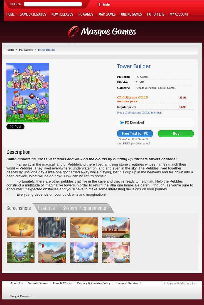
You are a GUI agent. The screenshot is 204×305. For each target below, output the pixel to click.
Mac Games (107, 15)
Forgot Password (21, 296)
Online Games (131, 15)
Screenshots (18, 208)
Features (46, 208)
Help (106, 5)
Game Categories (33, 15)
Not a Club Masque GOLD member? (140, 112)
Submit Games (37, 283)
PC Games (85, 15)
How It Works (62, 283)
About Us (16, 283)
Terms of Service (127, 283)
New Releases (62, 15)
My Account (179, 15)
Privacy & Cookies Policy (93, 283)
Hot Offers (155, 15)
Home (10, 15)
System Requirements (84, 208)
